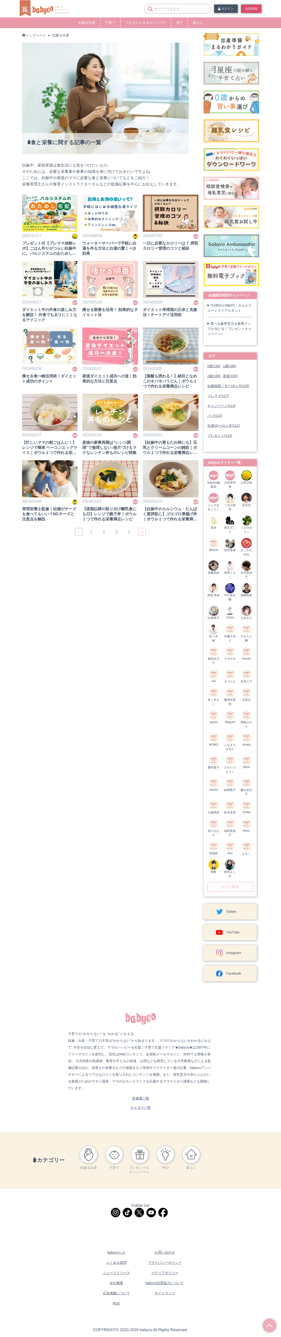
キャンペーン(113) (221, 406)
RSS (116, 1303)
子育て (110, 22)
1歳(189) (229, 366)
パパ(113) (214, 416)
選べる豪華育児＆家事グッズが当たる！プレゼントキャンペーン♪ (229, 329)
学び (179, 22)
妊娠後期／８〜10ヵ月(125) (228, 386)
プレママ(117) (218, 396)
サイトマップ (165, 1293)
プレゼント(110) (219, 436)
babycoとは (116, 1252)
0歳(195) (213, 366)
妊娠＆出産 (86, 22)
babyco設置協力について (165, 1283)
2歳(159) (213, 376)
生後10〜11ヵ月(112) (223, 426)
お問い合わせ (165, 1252)
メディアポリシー (164, 1273)
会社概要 (116, 1283)
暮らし (198, 22)
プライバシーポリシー (165, 1263)
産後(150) (230, 376)
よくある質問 (116, 1263)
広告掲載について (116, 1293)
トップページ (35, 35)
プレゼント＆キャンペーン (145, 22)
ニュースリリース (116, 1273)
